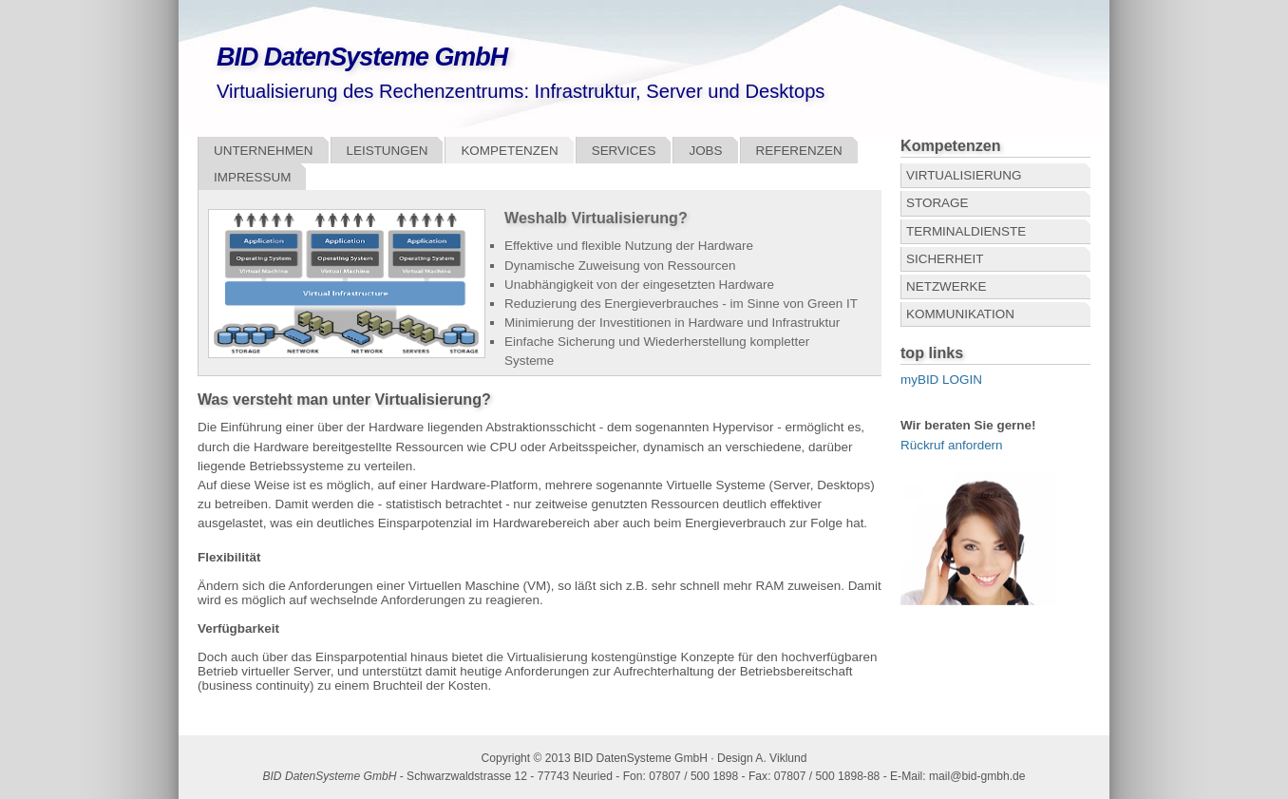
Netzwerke (946, 286)
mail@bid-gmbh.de (977, 776)
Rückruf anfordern (951, 445)
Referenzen (799, 150)
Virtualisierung (963, 175)
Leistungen (387, 150)
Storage (937, 203)
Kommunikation (960, 314)
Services (624, 150)
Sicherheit (944, 259)
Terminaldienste (966, 231)
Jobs (705, 150)
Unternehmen (263, 150)
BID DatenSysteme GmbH (362, 57)
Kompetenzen (509, 150)
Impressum (252, 177)
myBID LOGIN (941, 379)
